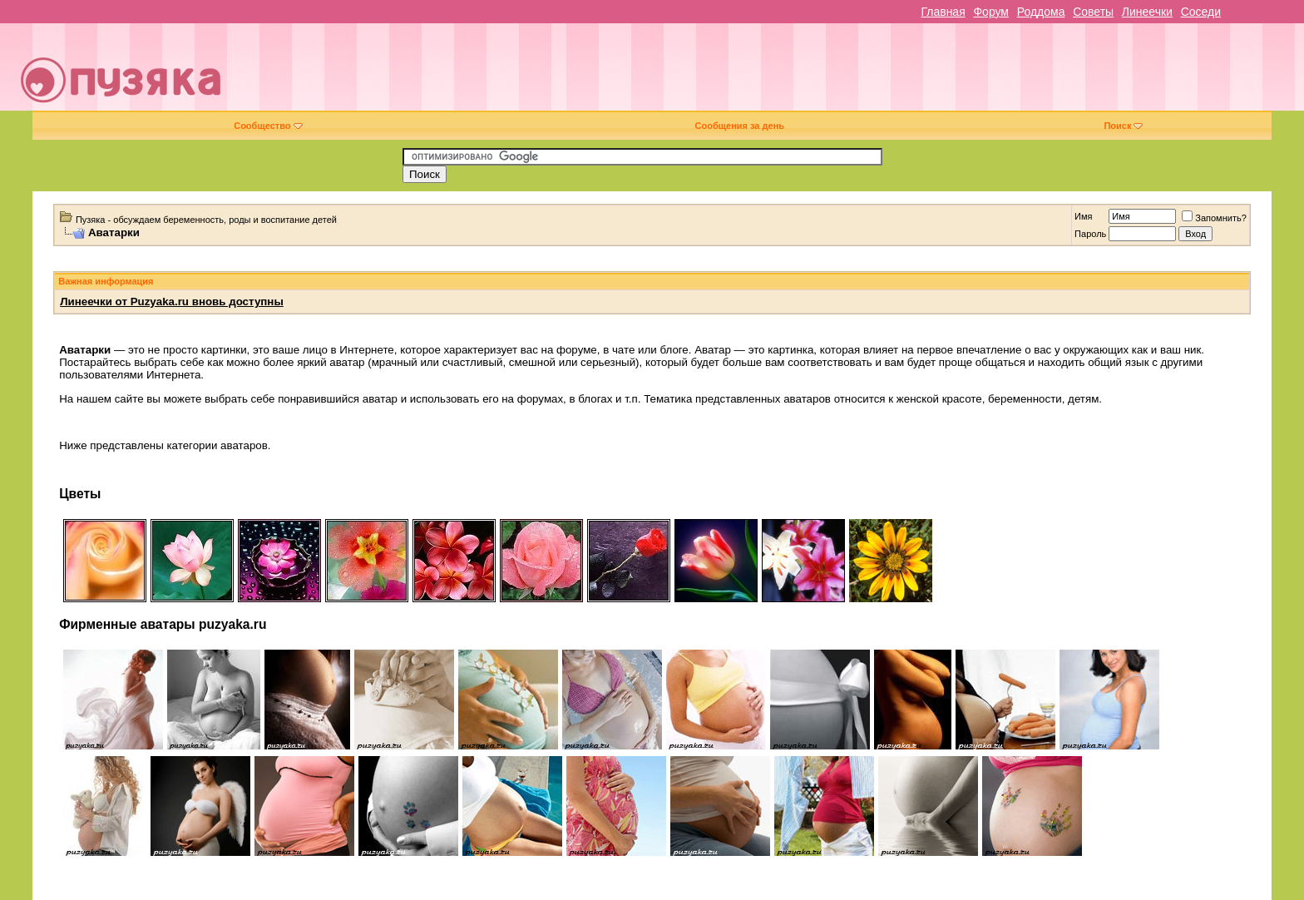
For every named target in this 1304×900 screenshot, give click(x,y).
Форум (991, 11)
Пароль (1090, 234)
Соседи (1201, 11)
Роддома (1041, 11)
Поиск (1123, 126)
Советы (1093, 11)
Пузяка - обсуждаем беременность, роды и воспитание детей (206, 220)
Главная (943, 11)
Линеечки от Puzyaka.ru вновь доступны (172, 301)
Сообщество (268, 126)
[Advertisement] (768, 73)
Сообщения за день (739, 126)
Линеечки (1147, 11)
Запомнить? (1214, 218)
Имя (1083, 216)
